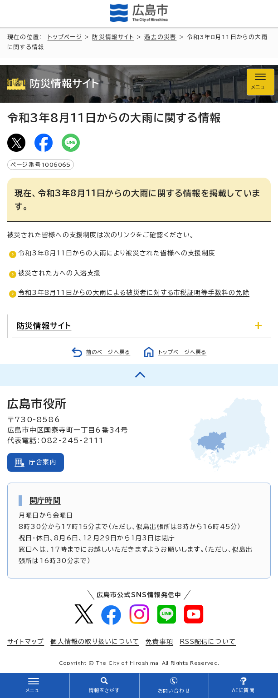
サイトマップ (25, 641)
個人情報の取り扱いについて (94, 641)
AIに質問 (243, 690)
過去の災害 (160, 37)
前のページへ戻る (108, 351)
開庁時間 (45, 500)
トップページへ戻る (182, 351)
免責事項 (159, 641)
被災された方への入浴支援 (59, 273)
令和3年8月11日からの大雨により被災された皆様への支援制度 (116, 253)
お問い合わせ (174, 690)
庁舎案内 (43, 462)
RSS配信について (208, 641)
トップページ (65, 37)
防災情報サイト (113, 37)
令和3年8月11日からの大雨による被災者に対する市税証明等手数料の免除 (133, 292)
